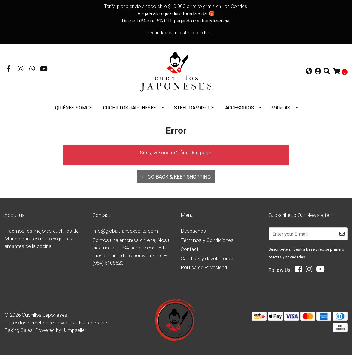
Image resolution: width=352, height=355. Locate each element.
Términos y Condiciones (207, 240)
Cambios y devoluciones (207, 258)
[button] (309, 72)
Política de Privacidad (204, 267)
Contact (190, 249)
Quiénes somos (73, 108)
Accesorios (239, 108)
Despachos (193, 231)
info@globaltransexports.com (125, 231)
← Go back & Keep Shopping (176, 177)
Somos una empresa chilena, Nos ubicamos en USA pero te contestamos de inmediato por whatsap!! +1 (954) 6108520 (131, 251)
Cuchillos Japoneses (129, 108)
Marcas (280, 108)
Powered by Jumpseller (60, 330)
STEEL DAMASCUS (194, 108)
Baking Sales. (19, 330)
